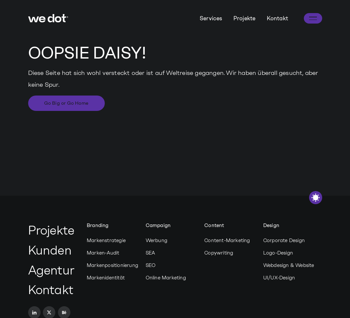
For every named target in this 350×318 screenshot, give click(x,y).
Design (271, 225)
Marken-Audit (103, 253)
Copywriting (218, 253)
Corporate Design (284, 240)
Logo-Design (278, 253)
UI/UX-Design (279, 278)
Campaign (158, 225)
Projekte (244, 18)
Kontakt (277, 18)
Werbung (156, 240)
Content (214, 225)
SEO (151, 265)
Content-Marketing (227, 240)
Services (211, 18)
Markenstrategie (106, 240)
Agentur (51, 270)
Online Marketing (166, 278)
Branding (98, 225)
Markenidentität (106, 278)
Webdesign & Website (288, 265)
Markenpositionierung (112, 265)
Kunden (50, 250)
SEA (150, 253)
